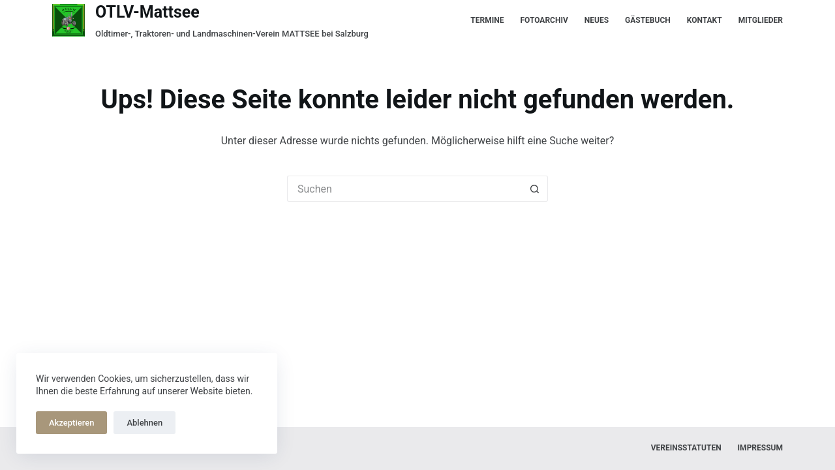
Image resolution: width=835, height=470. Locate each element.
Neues (596, 20)
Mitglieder (760, 20)
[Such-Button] (535, 189)
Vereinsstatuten (686, 447)
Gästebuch (648, 20)
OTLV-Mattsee (147, 12)
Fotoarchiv (544, 20)
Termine (487, 20)
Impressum (760, 447)
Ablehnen (144, 423)
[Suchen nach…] (404, 189)
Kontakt (704, 20)
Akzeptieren (71, 423)
